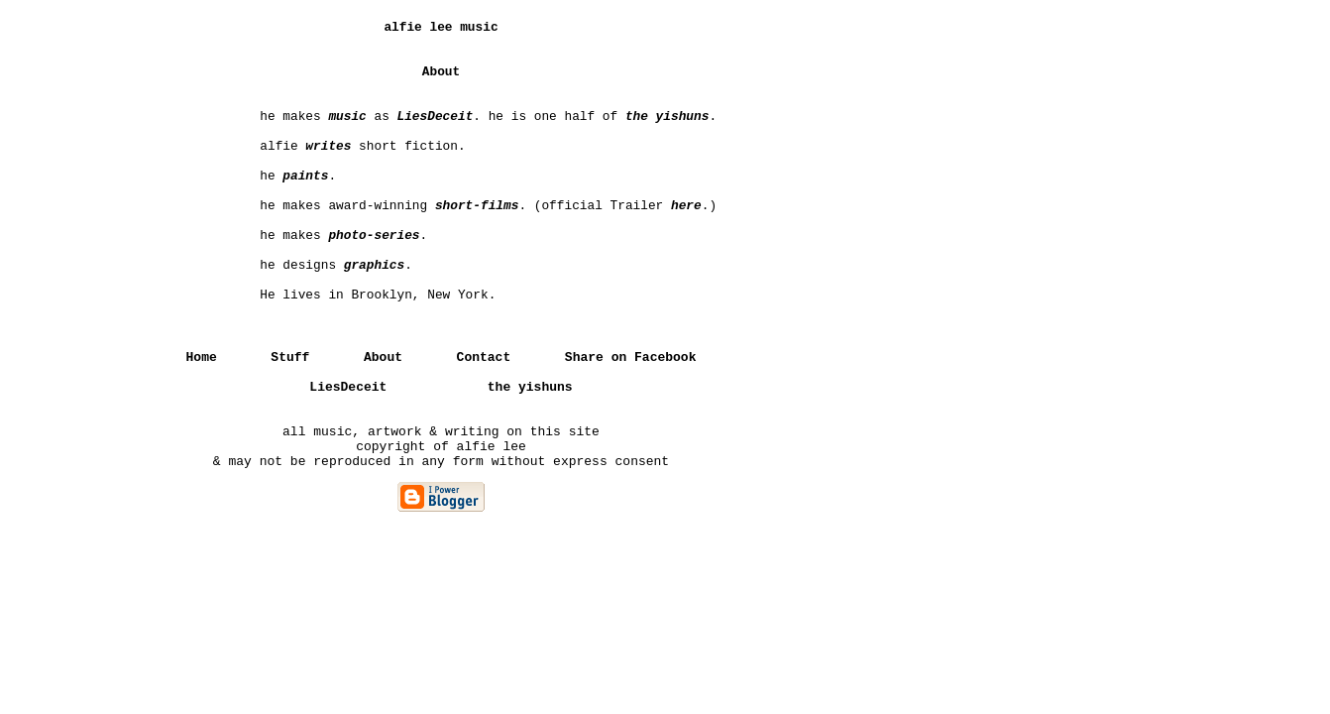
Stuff (290, 357)
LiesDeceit (348, 387)
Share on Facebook (631, 357)
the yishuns (530, 387)
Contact (484, 357)
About (383, 357)
